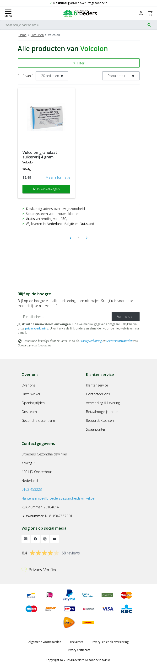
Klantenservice (97, 385)
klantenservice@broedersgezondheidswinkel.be (58, 498)
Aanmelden (125, 316)
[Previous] (70, 238)
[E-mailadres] (64, 316)
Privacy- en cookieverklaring (110, 642)
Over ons (28, 385)
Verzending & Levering (103, 403)
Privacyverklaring (91, 341)
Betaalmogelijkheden (102, 411)
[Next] (86, 238)
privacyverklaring (36, 328)
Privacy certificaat (78, 650)
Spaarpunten (96, 429)
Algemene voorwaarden (44, 642)
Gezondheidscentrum (38, 420)
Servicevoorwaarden (119, 341)
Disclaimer (76, 642)
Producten (37, 35)
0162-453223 (32, 489)
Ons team (29, 411)
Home (23, 35)
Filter (78, 63)
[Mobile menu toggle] (8, 13)
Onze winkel (31, 394)
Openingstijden (33, 403)
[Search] (73, 25)
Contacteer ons (98, 394)
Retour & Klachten (100, 420)
